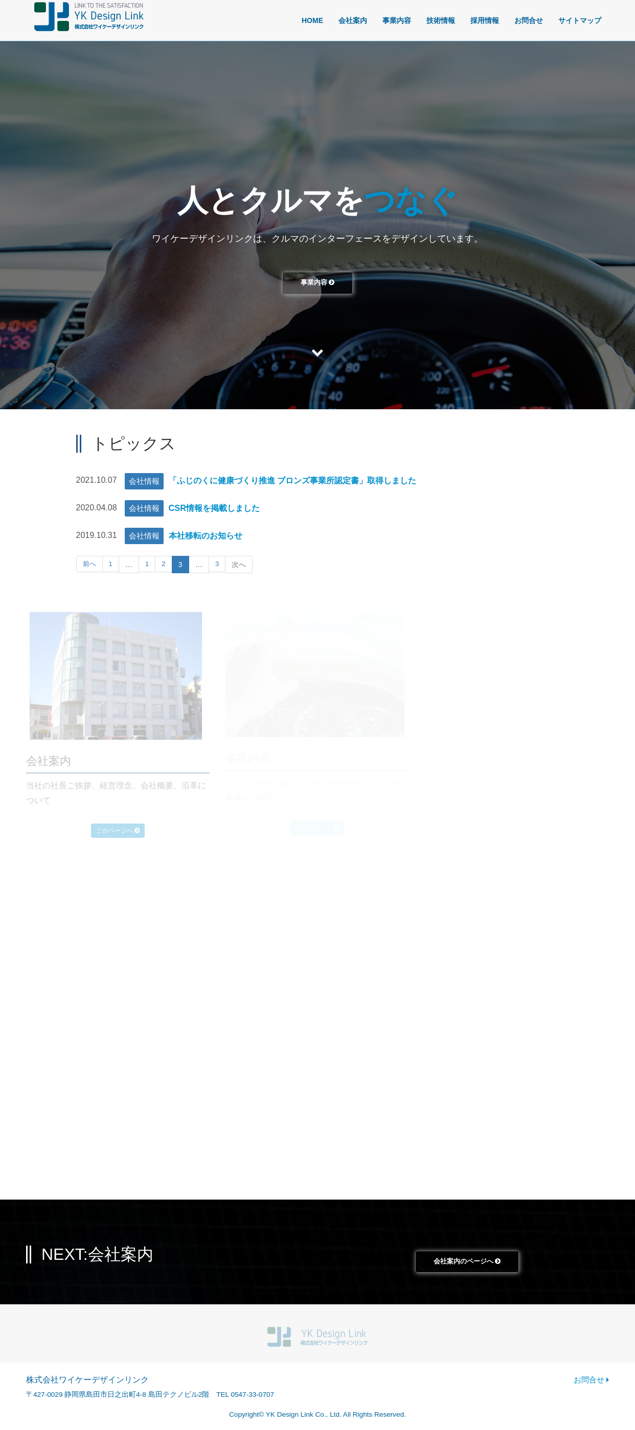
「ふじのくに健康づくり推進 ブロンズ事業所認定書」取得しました (308, 480)
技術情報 (440, 20)
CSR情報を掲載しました (219, 508)
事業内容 (396, 20)
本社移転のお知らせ (210, 535)
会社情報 (144, 481)
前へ (90, 564)
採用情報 (484, 20)
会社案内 (352, 20)
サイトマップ (579, 20)
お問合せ (528, 20)
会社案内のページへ (467, 1263)
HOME (312, 20)
